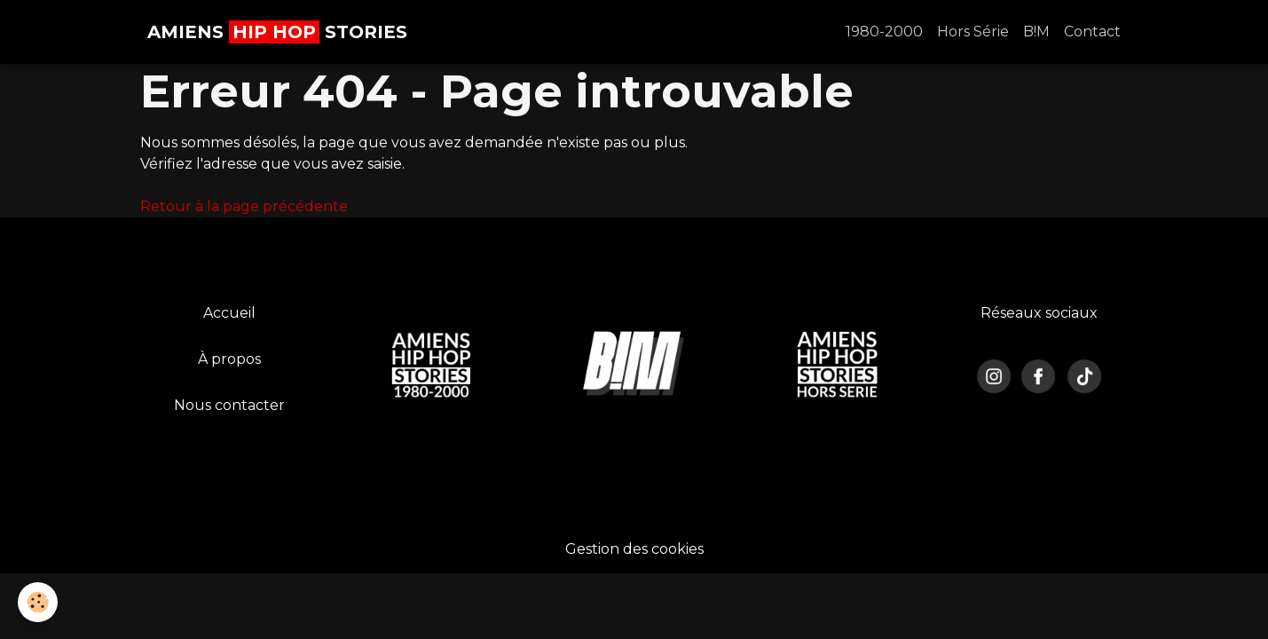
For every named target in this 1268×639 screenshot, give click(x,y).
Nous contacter (229, 405)
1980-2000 (884, 31)
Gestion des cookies (634, 548)
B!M (1036, 31)
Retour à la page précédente (244, 206)
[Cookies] (38, 602)
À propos (229, 359)
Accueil (229, 312)
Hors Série (973, 31)
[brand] (277, 32)
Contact (1092, 31)
